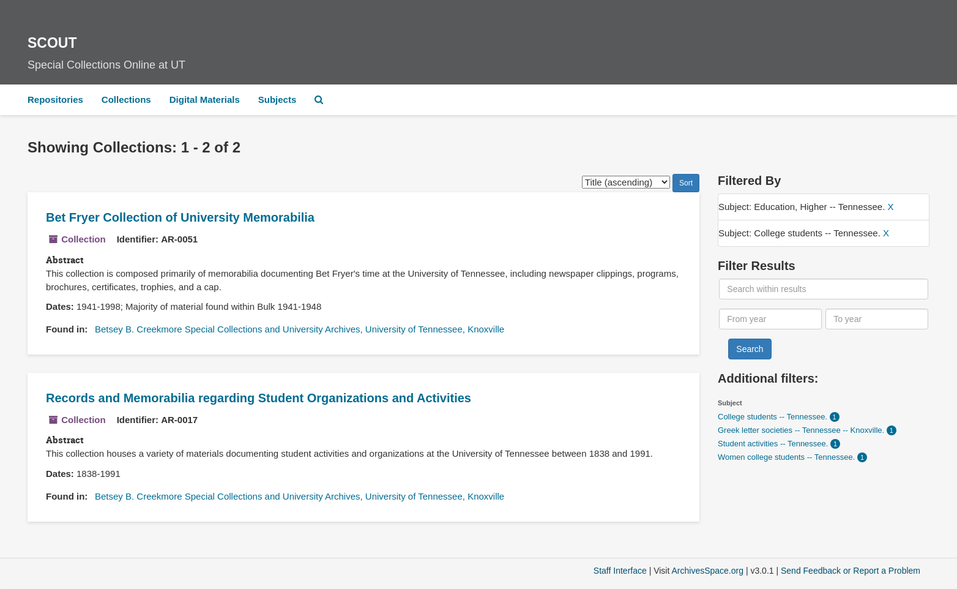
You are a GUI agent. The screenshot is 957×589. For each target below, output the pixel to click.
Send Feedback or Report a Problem (850, 571)
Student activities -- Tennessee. (774, 443)
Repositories (55, 99)
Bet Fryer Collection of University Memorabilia (180, 217)
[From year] (770, 319)
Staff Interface (620, 571)
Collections (126, 99)
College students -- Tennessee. (774, 416)
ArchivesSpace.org (707, 571)
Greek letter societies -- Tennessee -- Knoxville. (802, 430)
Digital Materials (204, 99)
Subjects (277, 99)
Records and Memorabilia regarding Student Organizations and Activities (258, 398)
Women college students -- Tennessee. (787, 457)
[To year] (876, 319)
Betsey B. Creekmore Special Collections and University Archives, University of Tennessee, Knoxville (299, 329)
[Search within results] (823, 289)
